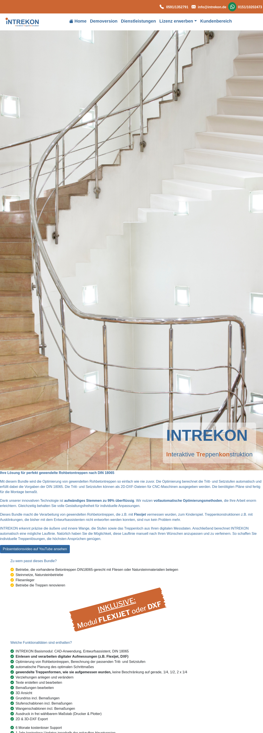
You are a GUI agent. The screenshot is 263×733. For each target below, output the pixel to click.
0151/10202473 (245, 7)
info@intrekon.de (207, 7)
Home (78, 21)
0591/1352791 (172, 7)
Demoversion (104, 21)
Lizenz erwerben (176, 21)
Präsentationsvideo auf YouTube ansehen (35, 549)
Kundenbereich (216, 21)
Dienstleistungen (138, 21)
